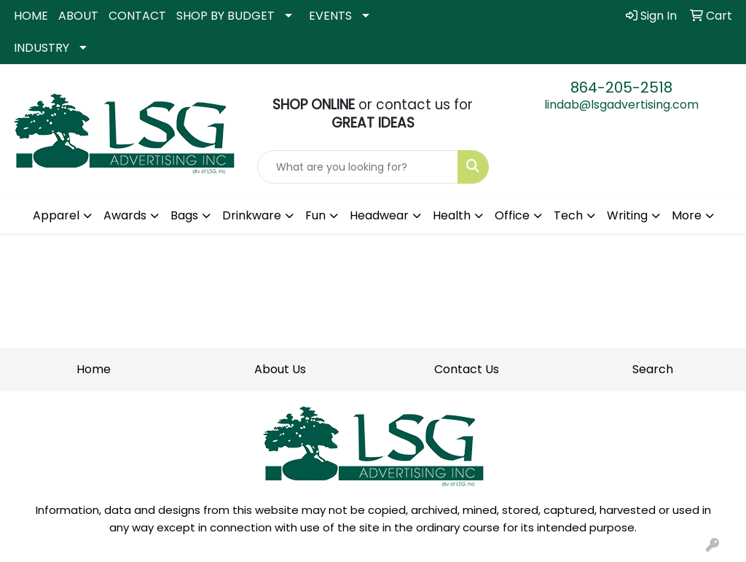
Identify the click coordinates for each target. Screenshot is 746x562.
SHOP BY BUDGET (225, 15)
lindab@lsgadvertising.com (621, 104)
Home (93, 369)
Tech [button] (568, 215)
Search (652, 369)
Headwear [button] (379, 215)
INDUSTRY (41, 47)
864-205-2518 (621, 87)
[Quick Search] (357, 167)
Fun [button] (315, 215)
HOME (31, 15)
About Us (280, 369)
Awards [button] (124, 215)
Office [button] (512, 215)
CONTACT (137, 15)
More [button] (687, 215)
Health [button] (452, 215)
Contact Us (466, 369)
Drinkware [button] (251, 215)
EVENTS (330, 15)
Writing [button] (627, 215)
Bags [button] (184, 215)
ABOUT (78, 15)
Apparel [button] (56, 215)
